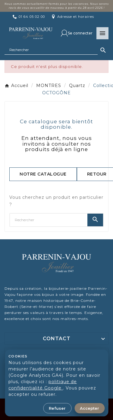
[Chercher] (51, 50)
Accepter (89, 408)
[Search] (103, 50)
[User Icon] (77, 33)
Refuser (57, 408)
